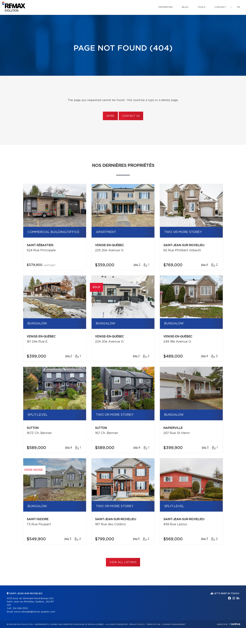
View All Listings (122, 562)
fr (238, 7)
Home (110, 116)
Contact (220, 7)
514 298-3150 (20, 608)
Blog (185, 7)
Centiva (234, 624)
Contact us (131, 116)
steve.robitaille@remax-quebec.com (34, 612)
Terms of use (153, 624)
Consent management (174, 624)
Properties (166, 7)
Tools (201, 7)
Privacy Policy (137, 624)
